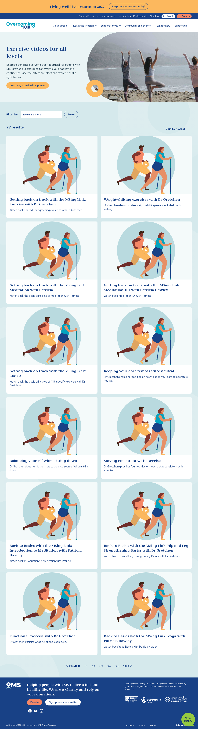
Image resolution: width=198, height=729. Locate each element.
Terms (153, 725)
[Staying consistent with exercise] (146, 438)
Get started (60, 25)
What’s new (163, 25)
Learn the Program (83, 25)
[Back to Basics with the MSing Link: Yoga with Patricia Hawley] (146, 614)
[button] (72, 666)
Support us (181, 25)
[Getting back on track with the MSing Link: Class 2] (51, 350)
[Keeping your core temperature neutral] (146, 350)
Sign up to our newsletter (63, 702)
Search (169, 16)
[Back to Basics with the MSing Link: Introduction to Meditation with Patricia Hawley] (51, 525)
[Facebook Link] (30, 711)
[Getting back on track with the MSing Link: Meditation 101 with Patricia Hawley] (146, 263)
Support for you (109, 25)
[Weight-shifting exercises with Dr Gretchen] (146, 177)
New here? (188, 720)
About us (154, 16)
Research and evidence (103, 16)
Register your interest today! (128, 6)
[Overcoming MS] (20, 26)
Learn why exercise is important (28, 85)
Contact (130, 725)
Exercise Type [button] (32, 114)
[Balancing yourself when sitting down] (51, 438)
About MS (84, 16)
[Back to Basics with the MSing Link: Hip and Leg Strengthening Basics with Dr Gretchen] (146, 525)
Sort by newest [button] (175, 129)
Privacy (142, 725)
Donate (186, 16)
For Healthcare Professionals (132, 16)
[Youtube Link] (35, 711)
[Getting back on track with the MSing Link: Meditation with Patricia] (51, 263)
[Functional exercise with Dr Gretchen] (51, 614)
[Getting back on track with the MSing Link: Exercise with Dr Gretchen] (51, 177)
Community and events (138, 25)
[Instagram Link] (41, 711)
